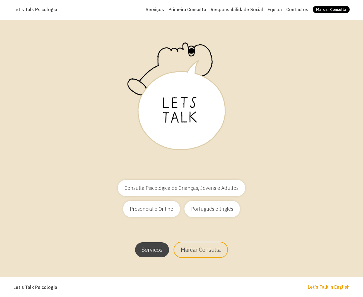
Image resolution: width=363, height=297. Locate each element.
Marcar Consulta (201, 249)
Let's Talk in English (329, 287)
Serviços (152, 249)
